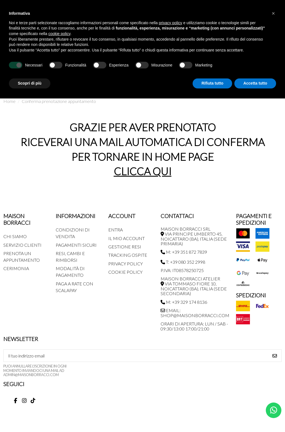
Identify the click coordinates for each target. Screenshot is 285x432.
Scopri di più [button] (29, 83)
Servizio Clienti (22, 245)
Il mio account (126, 238)
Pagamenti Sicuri (76, 245)
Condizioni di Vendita (73, 233)
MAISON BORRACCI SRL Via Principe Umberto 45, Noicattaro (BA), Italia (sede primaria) (194, 236)
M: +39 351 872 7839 (184, 252)
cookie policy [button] (59, 33)
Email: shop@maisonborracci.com (195, 313)
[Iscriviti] (274, 356)
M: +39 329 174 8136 (184, 302)
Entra (115, 229)
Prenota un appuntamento (21, 257)
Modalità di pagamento (70, 272)
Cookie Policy (125, 272)
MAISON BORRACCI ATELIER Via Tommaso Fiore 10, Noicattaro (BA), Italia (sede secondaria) (194, 286)
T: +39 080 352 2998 (183, 262)
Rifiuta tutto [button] (212, 83)
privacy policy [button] (170, 23)
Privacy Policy (125, 263)
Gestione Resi (124, 246)
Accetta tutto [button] (255, 83)
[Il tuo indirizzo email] (136, 356)
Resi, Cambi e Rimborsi (70, 257)
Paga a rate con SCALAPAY (74, 287)
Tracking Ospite (127, 255)
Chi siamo (15, 236)
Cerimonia (16, 268)
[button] (273, 13)
